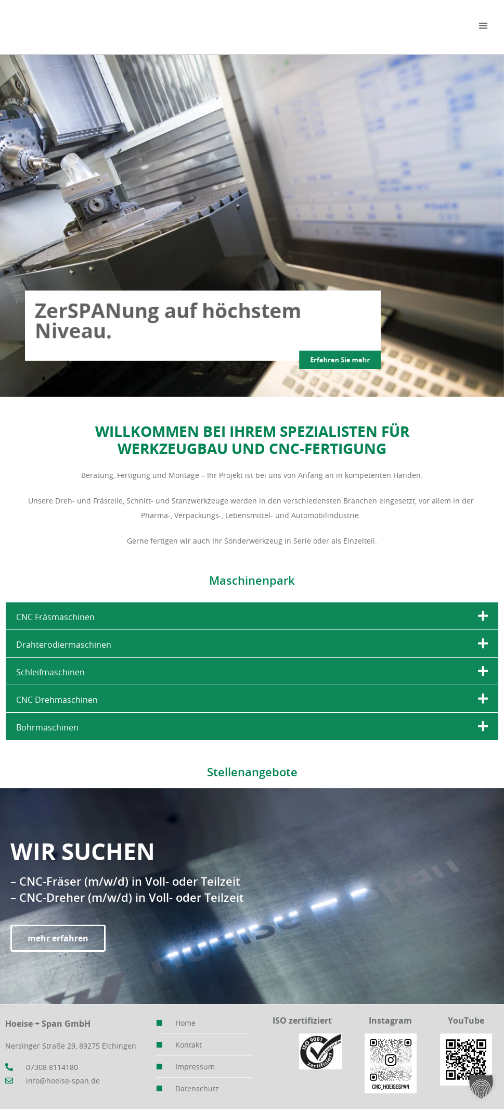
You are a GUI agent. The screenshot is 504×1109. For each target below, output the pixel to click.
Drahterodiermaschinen (63, 644)
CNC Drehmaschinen (57, 699)
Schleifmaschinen (50, 672)
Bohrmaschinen (47, 727)
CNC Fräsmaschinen (55, 617)
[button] (483, 26)
